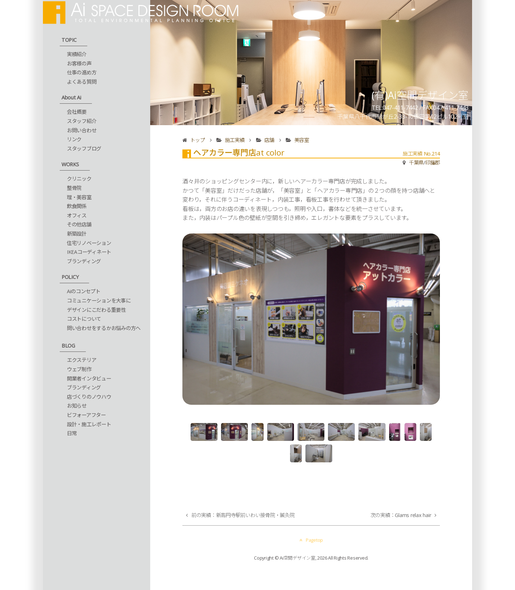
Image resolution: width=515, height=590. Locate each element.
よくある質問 (82, 81)
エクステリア (82, 360)
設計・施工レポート (89, 424)
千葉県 (416, 162)
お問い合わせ (82, 130)
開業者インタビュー (89, 378)
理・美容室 (79, 197)
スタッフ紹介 (82, 121)
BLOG (68, 345)
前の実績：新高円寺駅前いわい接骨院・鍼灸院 (243, 515)
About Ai (71, 97)
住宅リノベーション (89, 243)
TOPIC (69, 39)
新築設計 (77, 233)
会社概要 (77, 111)
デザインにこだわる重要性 (96, 309)
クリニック (79, 178)
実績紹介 (77, 54)
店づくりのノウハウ (89, 396)
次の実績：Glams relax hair (401, 515)
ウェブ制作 (79, 369)
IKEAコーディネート (89, 252)
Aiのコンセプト (83, 291)
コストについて (84, 318)
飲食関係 (77, 206)
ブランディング (84, 261)
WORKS (70, 164)
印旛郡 (432, 162)
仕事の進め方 (82, 72)
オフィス (77, 215)
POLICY (70, 277)
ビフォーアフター (86, 415)
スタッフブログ (84, 148)
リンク (74, 139)
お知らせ (77, 405)
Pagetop (311, 540)
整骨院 (74, 188)
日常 (72, 433)
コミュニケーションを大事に (99, 300)
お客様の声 (79, 63)
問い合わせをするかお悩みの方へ (104, 328)
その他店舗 (79, 224)
